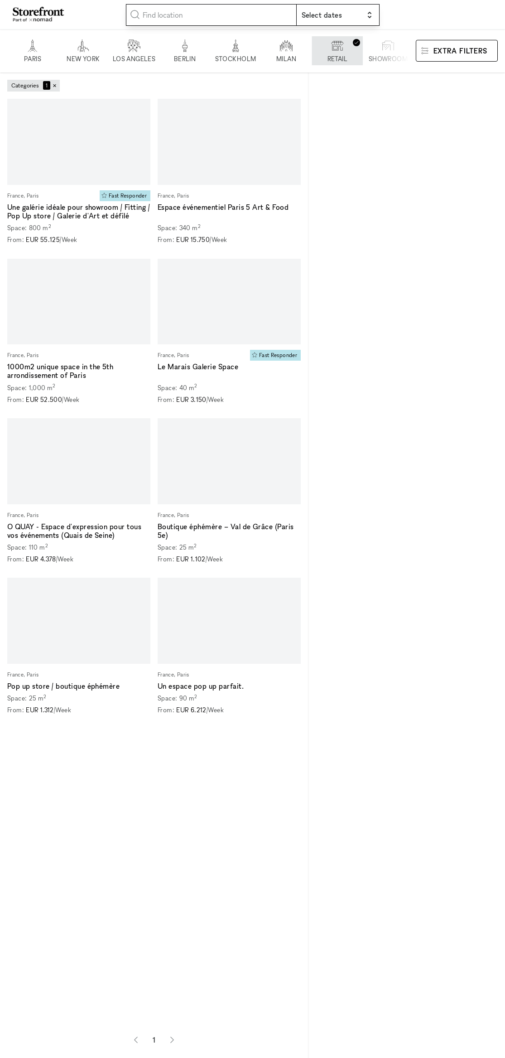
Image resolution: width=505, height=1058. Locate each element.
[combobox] (211, 15)
